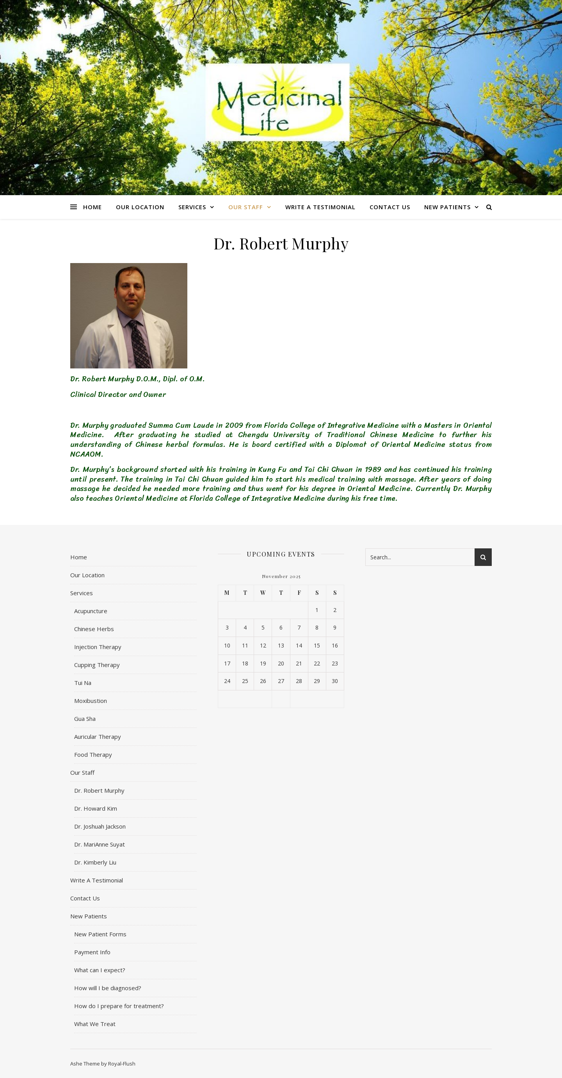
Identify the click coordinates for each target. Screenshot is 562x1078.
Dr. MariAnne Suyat (99, 844)
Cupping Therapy (97, 665)
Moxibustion (90, 700)
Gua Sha (85, 718)
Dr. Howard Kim (95, 808)
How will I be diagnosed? (107, 988)
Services (192, 207)
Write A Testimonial (320, 207)
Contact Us (390, 207)
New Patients (447, 207)
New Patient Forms (100, 934)
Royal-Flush (121, 1063)
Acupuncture (90, 611)
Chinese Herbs (94, 629)
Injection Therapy (97, 647)
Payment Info (92, 952)
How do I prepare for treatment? (119, 1006)
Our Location (140, 207)
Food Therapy (93, 754)
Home (92, 207)
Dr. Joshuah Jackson (100, 826)
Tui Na (82, 683)
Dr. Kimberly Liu (95, 862)
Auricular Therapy (97, 736)
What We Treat (95, 1024)
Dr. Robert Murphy (99, 790)
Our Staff (245, 207)
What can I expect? (99, 970)
